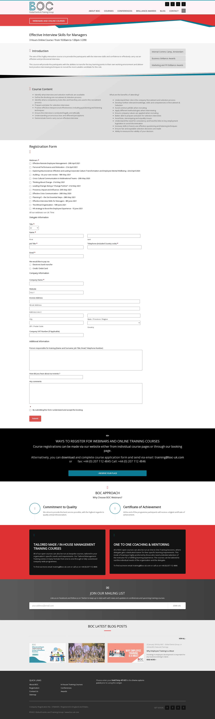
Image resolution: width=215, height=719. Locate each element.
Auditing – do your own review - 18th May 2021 (52, 174)
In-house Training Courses (72, 684)
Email (32, 253)
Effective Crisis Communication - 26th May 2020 (52, 193)
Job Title (33, 243)
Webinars (34, 160)
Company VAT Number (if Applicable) (44, 331)
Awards (64, 691)
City (30, 319)
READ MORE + (151, 660)
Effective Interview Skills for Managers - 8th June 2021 (55, 201)
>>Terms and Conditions (93, 410)
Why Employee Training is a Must (160, 651)
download (68, 457)
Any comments (35, 381)
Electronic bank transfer (43, 264)
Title (31, 224)
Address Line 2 (35, 312)
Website (32, 289)
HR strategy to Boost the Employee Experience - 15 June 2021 (58, 208)
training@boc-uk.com (169, 457)
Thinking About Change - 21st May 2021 (49, 182)
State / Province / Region (97, 319)
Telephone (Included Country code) (102, 243)
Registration (34, 688)
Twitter (84, 598)
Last (89, 239)
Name (32, 232)
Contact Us (33, 691)
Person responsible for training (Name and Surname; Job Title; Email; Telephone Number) (66, 348)
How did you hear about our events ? (44, 374)
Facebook (63, 598)
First (31, 239)
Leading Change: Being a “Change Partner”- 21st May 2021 (57, 186)
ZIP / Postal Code (36, 326)
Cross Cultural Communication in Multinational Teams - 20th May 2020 (61, 178)
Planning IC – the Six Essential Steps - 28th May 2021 (54, 197)
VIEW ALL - (182, 639)
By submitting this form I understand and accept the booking (68, 410)
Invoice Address (36, 298)
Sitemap (32, 694)
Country (90, 327)
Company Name (36, 280)
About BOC (33, 684)
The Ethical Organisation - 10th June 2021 (49, 205)
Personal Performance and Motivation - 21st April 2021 (55, 167)
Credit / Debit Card (40, 268)
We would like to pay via (39, 261)
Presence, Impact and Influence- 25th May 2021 (52, 190)
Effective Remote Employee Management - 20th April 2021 (56, 163)
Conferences (66, 688)
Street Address (35, 305)
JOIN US (177, 606)
